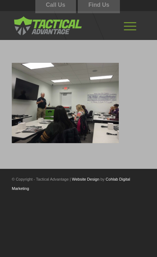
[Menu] (130, 25)
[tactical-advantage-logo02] (65, 25)
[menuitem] (130, 25)
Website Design (86, 179)
